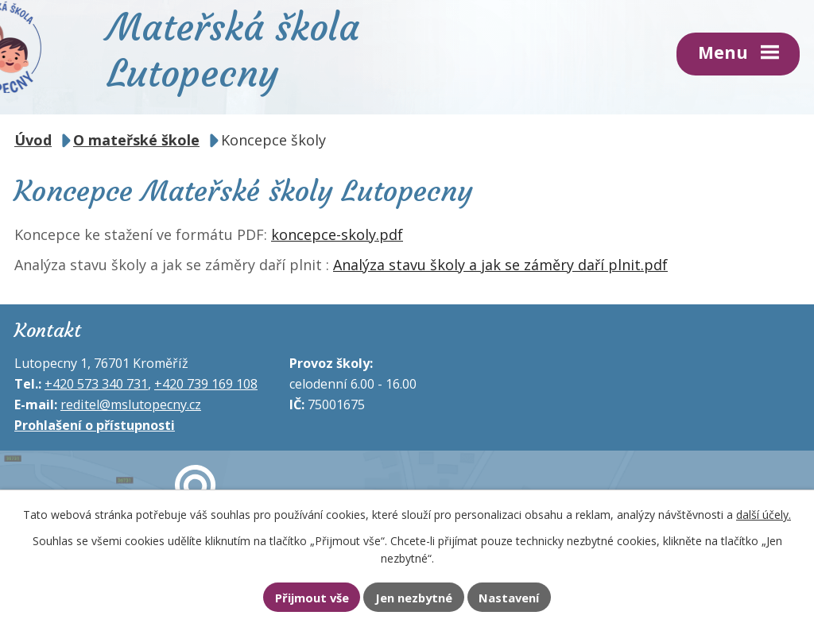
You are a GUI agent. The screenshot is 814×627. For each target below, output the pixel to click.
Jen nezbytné (413, 598)
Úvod (33, 139)
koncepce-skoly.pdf (337, 234)
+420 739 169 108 (206, 384)
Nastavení (509, 598)
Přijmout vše (312, 598)
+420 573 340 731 (96, 384)
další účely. (763, 514)
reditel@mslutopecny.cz (130, 404)
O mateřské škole (136, 139)
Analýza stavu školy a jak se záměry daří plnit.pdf (500, 264)
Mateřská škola (233, 48)
